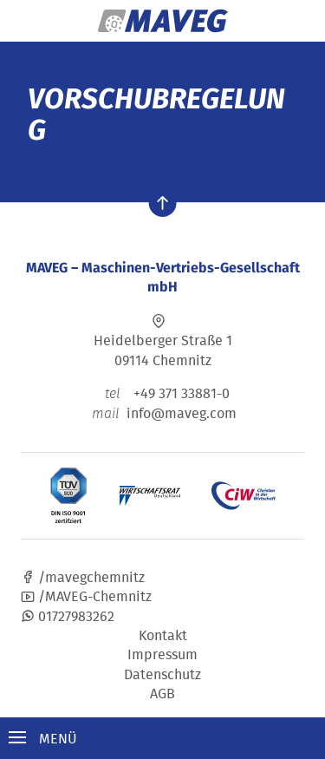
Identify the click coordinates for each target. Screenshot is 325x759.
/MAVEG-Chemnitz (86, 596)
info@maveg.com (182, 412)
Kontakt (163, 635)
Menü (43, 738)
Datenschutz (162, 674)
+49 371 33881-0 (162, 393)
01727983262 (67, 615)
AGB (162, 693)
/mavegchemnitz (83, 576)
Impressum (162, 654)
